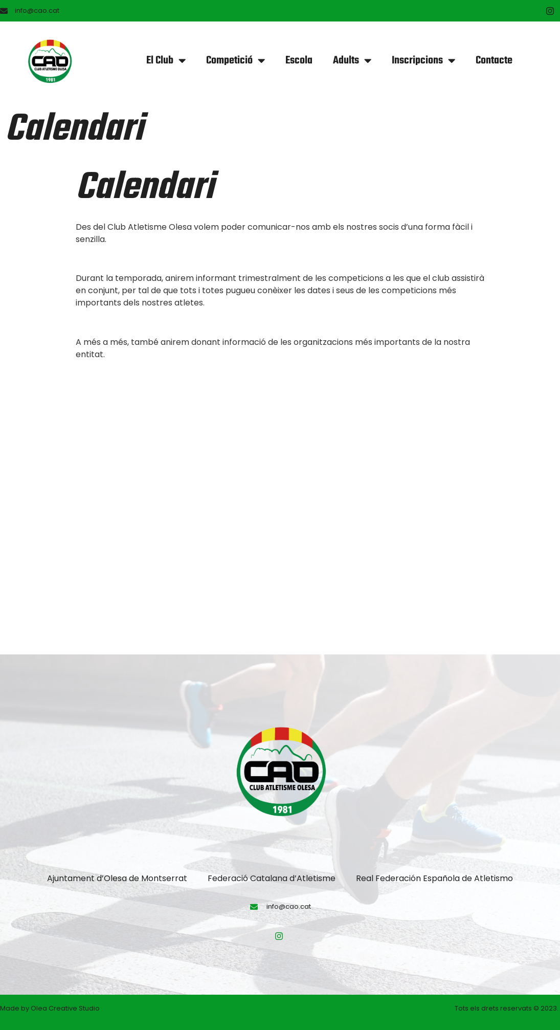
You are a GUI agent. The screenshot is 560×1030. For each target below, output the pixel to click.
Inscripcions (423, 61)
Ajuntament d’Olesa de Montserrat (117, 878)
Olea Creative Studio (65, 1008)
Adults (352, 61)
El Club (166, 61)
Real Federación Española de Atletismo (434, 878)
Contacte (494, 60)
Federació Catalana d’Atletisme (271, 878)
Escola (298, 60)
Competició (235, 61)
